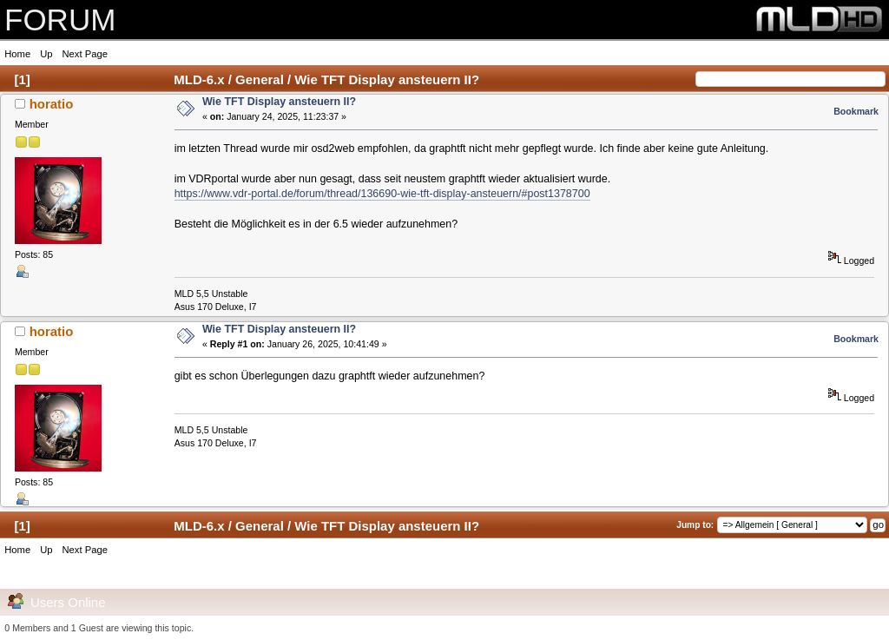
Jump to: (695, 525)
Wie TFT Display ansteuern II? (279, 102)
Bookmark (856, 111)
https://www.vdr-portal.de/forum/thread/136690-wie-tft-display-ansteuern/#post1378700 (382, 194)
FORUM (59, 19)
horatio (52, 103)
